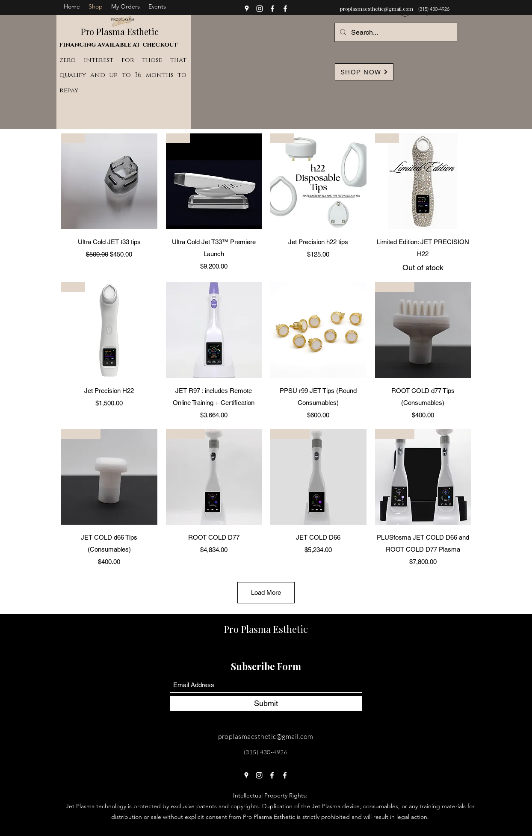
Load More (266, 592)
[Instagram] (259, 8)
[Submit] (266, 703)
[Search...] (395, 32)
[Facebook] (272, 8)
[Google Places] (246, 8)
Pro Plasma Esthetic (120, 31)
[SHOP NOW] (364, 71)
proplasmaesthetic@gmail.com (376, 8)
